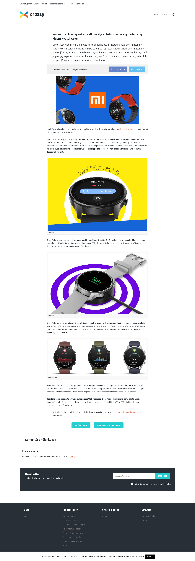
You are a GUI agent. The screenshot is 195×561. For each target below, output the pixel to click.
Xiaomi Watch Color (127, 129)
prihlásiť (71, 456)
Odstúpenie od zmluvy (72, 541)
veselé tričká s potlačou (125, 412)
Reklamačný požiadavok (73, 533)
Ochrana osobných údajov (74, 524)
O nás (26, 516)
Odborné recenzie (57, 4)
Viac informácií (138, 556)
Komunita (80, 4)
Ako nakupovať (69, 516)
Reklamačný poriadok (72, 529)
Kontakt (66, 545)
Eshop (70, 4)
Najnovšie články (148, 516)
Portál (44, 4)
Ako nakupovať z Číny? (29, 4)
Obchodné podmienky (72, 537)
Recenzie (145, 520)
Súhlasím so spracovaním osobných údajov (153, 484)
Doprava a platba (70, 520)
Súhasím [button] (150, 556)
